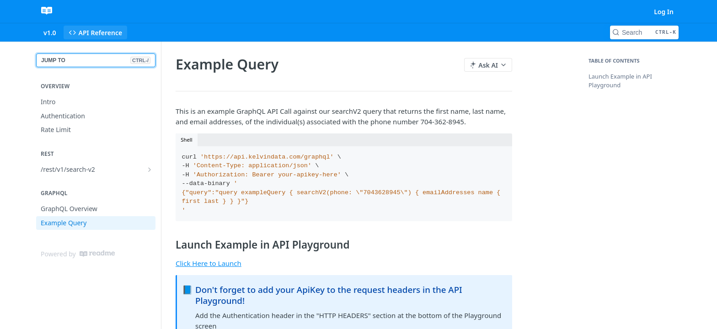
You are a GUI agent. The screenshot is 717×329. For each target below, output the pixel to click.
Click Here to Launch (208, 263)
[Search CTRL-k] (644, 32)
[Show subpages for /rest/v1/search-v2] (149, 169)
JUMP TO (95, 60)
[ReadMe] (97, 253)
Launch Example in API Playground (620, 81)
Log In (664, 11)
